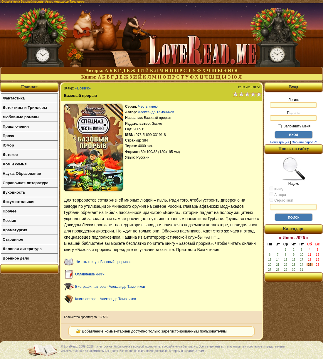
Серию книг (281, 200)
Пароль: (293, 116)
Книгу (276, 189)
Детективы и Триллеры (25, 107)
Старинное (13, 239)
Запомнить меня (294, 126)
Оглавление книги (90, 274)
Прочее (9, 211)
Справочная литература (25, 183)
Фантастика (14, 98)
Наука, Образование (22, 173)
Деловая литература (22, 249)
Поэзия (9, 220)
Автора (278, 194)
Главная (29, 86)
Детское (10, 154)
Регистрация (279, 142)
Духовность (14, 192)
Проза (8, 136)
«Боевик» (83, 88)
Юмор (8, 145)
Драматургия (15, 230)
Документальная (18, 202)
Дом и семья (15, 164)
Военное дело (16, 258)
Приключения (16, 126)
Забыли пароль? (304, 142)
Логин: (293, 103)
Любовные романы (21, 117)
